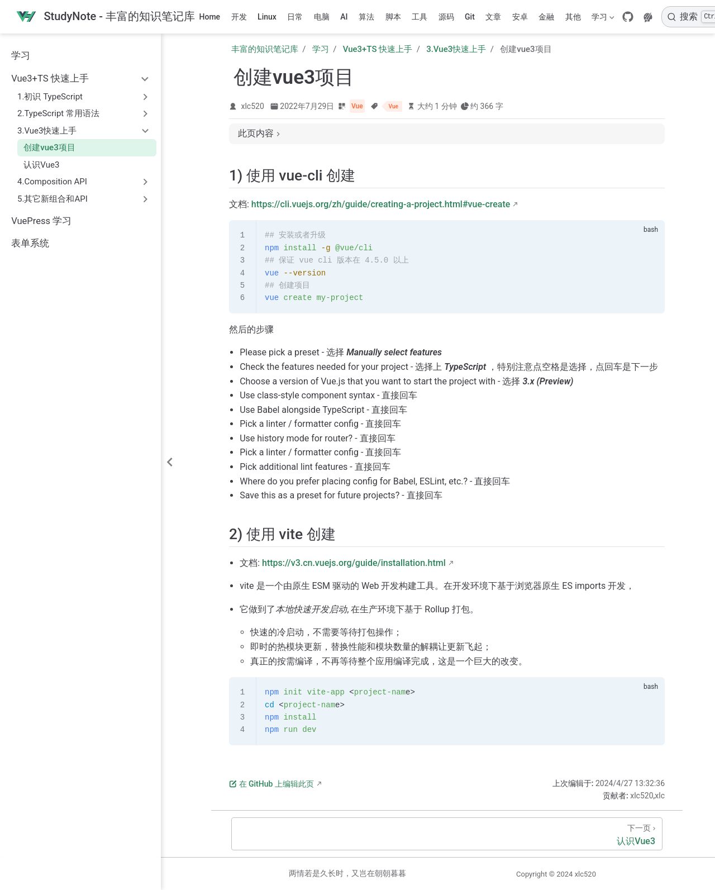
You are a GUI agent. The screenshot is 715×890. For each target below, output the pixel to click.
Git (470, 16)
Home (210, 16)
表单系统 (30, 243)
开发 (239, 16)
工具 (419, 16)
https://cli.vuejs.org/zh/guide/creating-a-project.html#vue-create (381, 204)
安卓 (520, 16)
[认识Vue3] (446, 833)
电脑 (322, 16)
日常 (295, 16)
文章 (493, 16)
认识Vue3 (41, 165)
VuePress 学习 (41, 221)
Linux (267, 16)
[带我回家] (105, 17)
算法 (366, 16)
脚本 (393, 16)
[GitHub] (628, 17)
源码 (446, 16)
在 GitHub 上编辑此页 (271, 783)
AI (343, 16)
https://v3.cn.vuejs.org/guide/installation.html (354, 563)
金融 (546, 16)
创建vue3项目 (49, 147)
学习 (602, 19)
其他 (573, 16)
